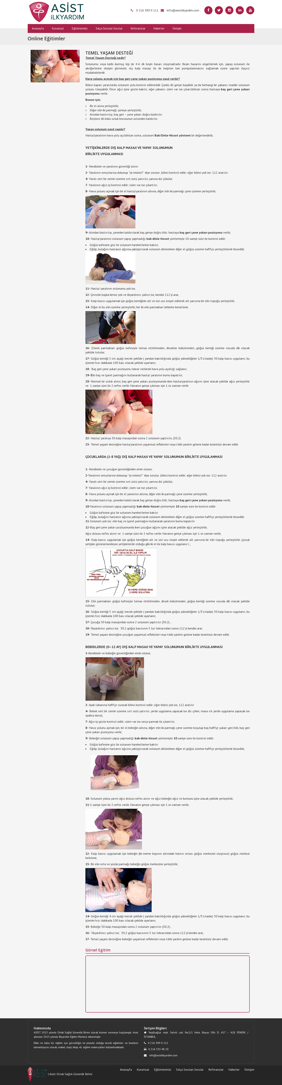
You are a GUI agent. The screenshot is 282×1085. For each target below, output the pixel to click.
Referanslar (138, 28)
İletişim (177, 28)
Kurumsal (58, 28)
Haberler (159, 28)
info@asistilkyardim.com (183, 10)
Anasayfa (38, 28)
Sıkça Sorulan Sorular (109, 28)
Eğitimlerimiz (80, 28)
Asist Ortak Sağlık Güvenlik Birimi (70, 1074)
